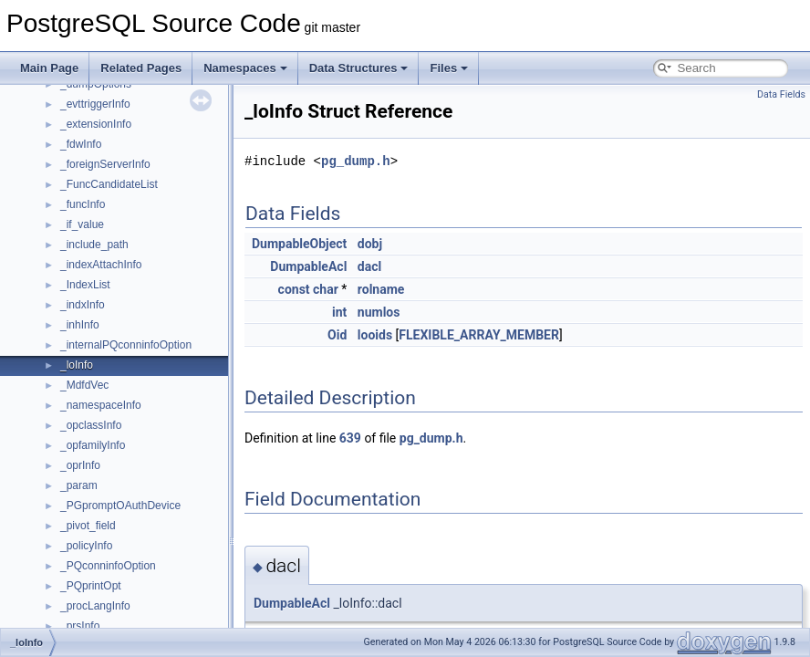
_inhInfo (79, 324)
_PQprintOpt (90, 585)
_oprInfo (80, 465)
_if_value (82, 224)
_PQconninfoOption (108, 565)
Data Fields (781, 94)
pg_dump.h (355, 161)
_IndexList (85, 284)
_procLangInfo (95, 606)
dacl (369, 266)
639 (350, 438)
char (325, 289)
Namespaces (245, 68)
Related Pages (141, 68)
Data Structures (359, 68)
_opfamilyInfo (92, 445)
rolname (381, 289)
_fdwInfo (80, 144)
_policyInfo (86, 545)
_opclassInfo (90, 425)
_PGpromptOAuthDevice (120, 505)
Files (449, 68)
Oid (337, 335)
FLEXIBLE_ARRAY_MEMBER (479, 335)
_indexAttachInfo (100, 264)
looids (375, 335)
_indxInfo (82, 304)
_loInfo (76, 365)
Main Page (49, 68)
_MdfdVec (84, 385)
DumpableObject (299, 243)
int (339, 312)
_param (79, 485)
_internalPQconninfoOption (126, 345)
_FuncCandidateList (109, 184)
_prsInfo (79, 626)
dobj (370, 243)
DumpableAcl (308, 266)
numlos (379, 312)
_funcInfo (82, 204)
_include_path (94, 244)
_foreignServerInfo (105, 164)
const (294, 289)
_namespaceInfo (100, 405)
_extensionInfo (95, 124)
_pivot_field (88, 525)
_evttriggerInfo (95, 104)
